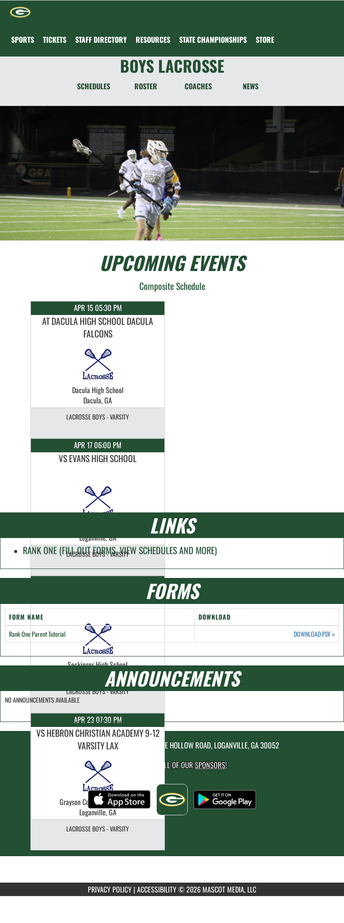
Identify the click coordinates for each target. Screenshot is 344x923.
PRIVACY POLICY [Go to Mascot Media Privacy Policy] (110, 889)
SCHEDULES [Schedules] (93, 86)
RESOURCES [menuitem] (153, 39)
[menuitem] (55, 39)
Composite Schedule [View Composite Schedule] (172, 286)
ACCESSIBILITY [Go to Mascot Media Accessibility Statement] (156, 889)
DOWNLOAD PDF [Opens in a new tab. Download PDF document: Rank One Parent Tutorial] (314, 634)
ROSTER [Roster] (145, 86)
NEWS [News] (250, 86)
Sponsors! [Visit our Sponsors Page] (211, 764)
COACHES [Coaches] (198, 86)
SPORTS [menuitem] (22, 39)
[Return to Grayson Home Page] (20, 11)
